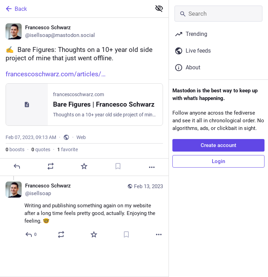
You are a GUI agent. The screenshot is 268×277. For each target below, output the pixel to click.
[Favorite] (84, 166)
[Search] (218, 14)
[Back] (75, 8)
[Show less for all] (159, 8)
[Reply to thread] (31, 234)
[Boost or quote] (50, 166)
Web (81, 137)
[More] (152, 167)
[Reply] (17, 166)
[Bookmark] (118, 166)
